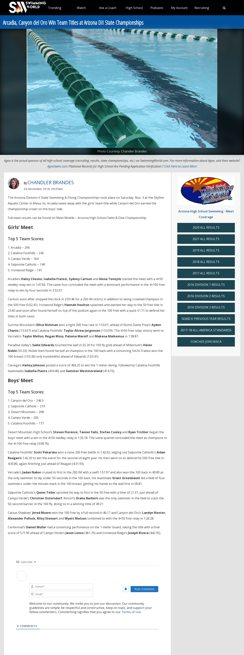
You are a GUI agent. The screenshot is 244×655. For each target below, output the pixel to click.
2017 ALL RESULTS (206, 273)
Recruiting (201, 8)
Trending (54, 8)
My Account (179, 8)
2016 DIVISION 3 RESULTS (206, 307)
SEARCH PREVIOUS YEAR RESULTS (206, 319)
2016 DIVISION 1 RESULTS (206, 285)
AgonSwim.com (57, 166)
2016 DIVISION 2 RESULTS (206, 296)
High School (134, 8)
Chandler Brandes (50, 182)
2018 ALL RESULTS (206, 262)
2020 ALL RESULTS (206, 227)
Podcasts (156, 8)
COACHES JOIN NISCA (206, 342)
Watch (81, 8)
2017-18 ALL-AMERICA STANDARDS (206, 330)
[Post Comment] (144, 589)
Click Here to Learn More (180, 166)
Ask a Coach (107, 8)
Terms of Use (131, 612)
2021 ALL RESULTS (206, 239)
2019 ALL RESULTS (206, 250)
